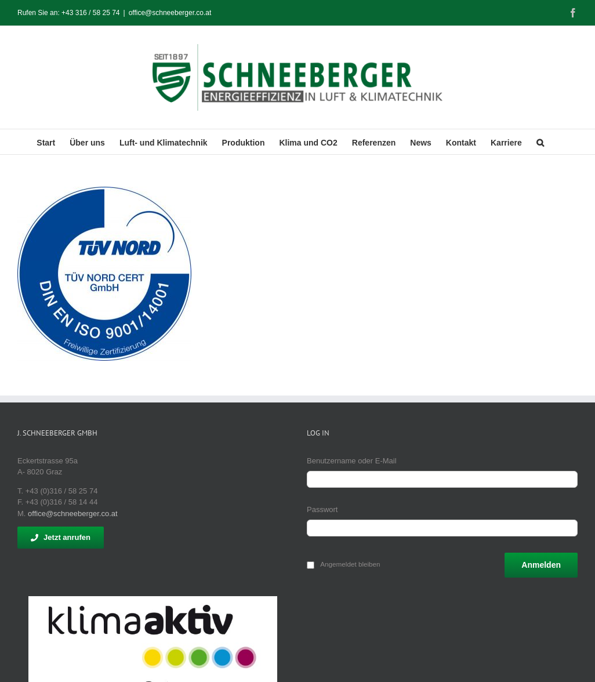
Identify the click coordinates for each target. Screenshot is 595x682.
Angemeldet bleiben (350, 564)
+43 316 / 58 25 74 (90, 13)
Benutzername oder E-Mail (352, 460)
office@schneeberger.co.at (170, 13)
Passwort (322, 509)
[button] (540, 141)
